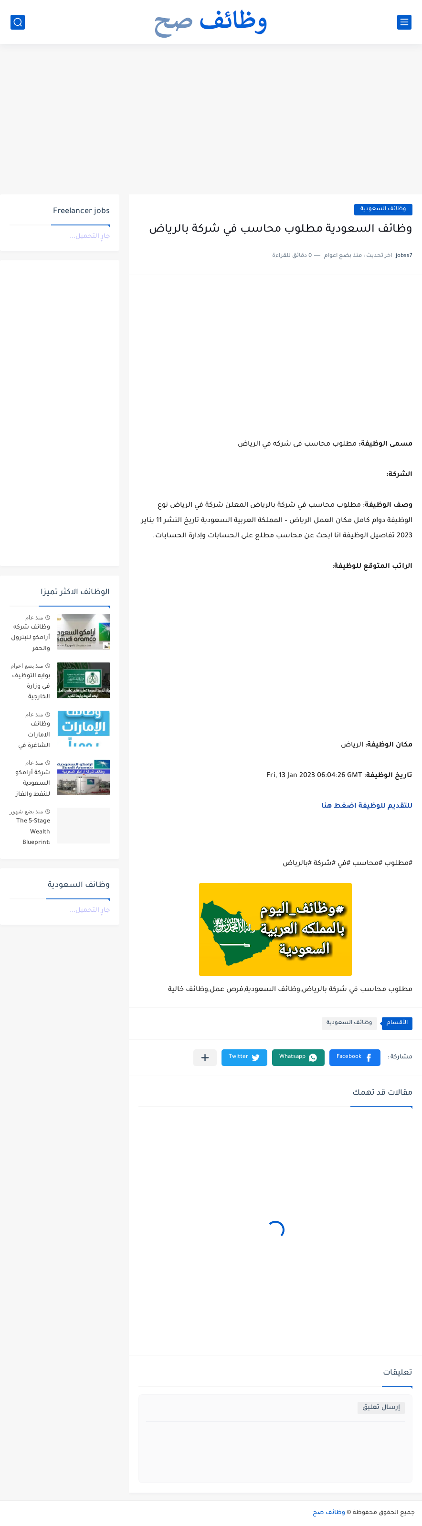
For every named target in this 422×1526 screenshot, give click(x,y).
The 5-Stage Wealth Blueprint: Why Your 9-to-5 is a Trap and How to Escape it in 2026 (31, 833)
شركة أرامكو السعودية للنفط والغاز (32, 784)
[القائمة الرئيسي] (404, 22)
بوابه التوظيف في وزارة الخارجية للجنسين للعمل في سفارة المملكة (31, 688)
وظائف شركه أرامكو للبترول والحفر (30, 638)
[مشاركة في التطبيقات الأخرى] (205, 1057)
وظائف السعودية (383, 209)
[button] (354, 1057)
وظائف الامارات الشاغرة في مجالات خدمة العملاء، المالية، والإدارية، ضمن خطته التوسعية (32, 736)
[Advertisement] (211, 120)
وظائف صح (329, 1513)
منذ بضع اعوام (27, 665)
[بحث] (18, 22)
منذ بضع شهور (26, 811)
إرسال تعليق (381, 1407)
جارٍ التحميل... (90, 236)
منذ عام (34, 617)
